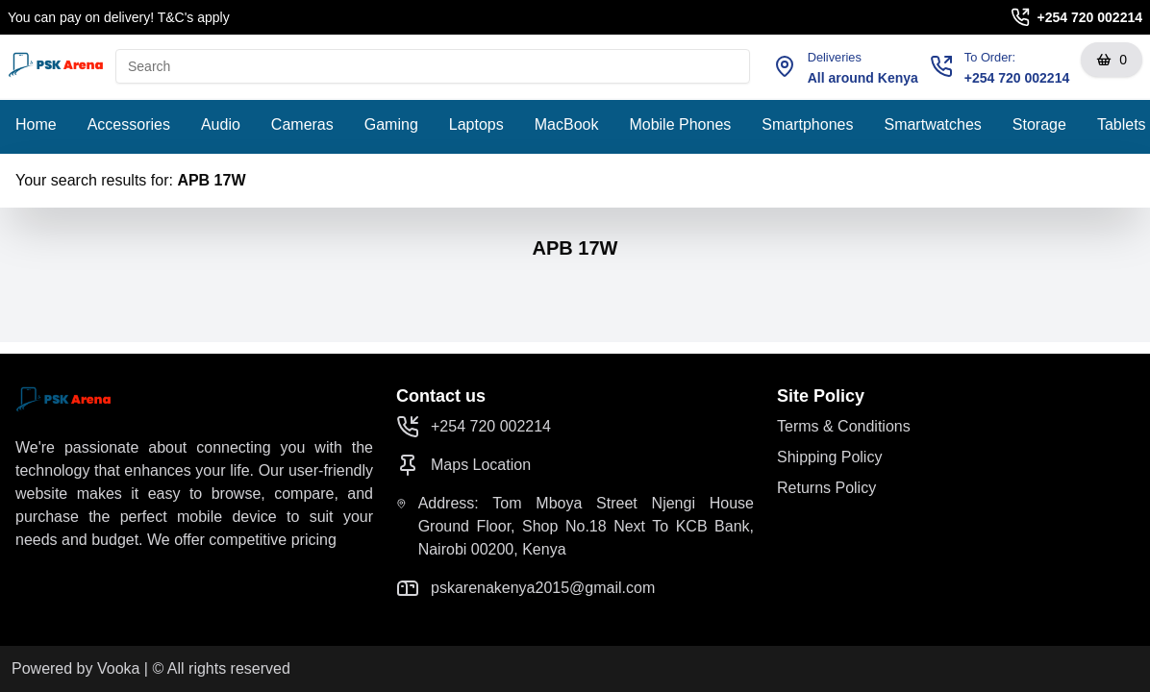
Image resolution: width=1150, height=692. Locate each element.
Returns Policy (826, 488)
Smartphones (807, 124)
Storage (1039, 124)
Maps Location (463, 465)
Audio (220, 124)
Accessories (129, 124)
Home (36, 124)
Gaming (391, 124)
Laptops (476, 124)
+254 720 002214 (1090, 17)
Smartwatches (932, 124)
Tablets (1121, 124)
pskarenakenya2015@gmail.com (525, 588)
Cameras (302, 124)
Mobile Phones (680, 124)
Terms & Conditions (844, 426)
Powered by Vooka (75, 668)
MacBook (567, 124)
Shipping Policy (829, 457)
